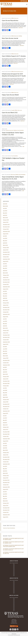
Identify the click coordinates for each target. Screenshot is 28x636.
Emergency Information (8, 632)
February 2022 (6, 302)
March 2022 (5, 300)
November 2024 (6, 226)
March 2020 (5, 355)
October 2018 (5, 385)
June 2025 (5, 210)
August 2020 (5, 344)
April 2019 (5, 371)
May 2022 (5, 295)
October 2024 (6, 229)
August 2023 (5, 261)
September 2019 (6, 365)
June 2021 (5, 321)
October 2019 (5, 362)
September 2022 (6, 286)
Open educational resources (18, 71)
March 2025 (5, 217)
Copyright (12, 110)
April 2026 (5, 203)
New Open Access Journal (10, 38)
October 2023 (6, 256)
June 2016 (5, 445)
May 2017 (5, 420)
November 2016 (6, 434)
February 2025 (6, 219)
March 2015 (5, 473)
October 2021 (5, 312)
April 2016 (5, 447)
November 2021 (6, 309)
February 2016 (6, 452)
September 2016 (6, 438)
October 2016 (5, 436)
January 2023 (5, 277)
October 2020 (6, 339)
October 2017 (5, 408)
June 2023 (5, 266)
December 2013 (6, 507)
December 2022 (6, 279)
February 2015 (6, 475)
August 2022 (5, 289)
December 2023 (6, 252)
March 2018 (5, 397)
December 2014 (6, 480)
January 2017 (5, 429)
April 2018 (5, 395)
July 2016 (5, 443)
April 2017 (5, 422)
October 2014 (5, 484)
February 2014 (6, 503)
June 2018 (5, 390)
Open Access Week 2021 (10, 112)
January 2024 (5, 249)
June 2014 (5, 494)
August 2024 (5, 233)
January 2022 (5, 305)
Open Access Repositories (10, 20)
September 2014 (6, 487)
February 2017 (6, 427)
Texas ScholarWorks (20, 130)
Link (13, 564)
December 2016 (6, 431)
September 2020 (6, 342)
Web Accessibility (19, 632)
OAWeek (12, 18)
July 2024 (5, 236)
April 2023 (5, 270)
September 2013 (6, 514)
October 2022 (6, 284)
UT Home (2, 632)
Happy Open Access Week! (10, 95)
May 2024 (5, 240)
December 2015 (6, 457)
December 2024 (6, 224)
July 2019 (5, 367)
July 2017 (5, 415)
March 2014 (5, 500)
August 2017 (5, 413)
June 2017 (5, 418)
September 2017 (6, 411)
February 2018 (6, 399)
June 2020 (5, 348)
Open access (16, 18)
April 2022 (5, 298)
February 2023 (6, 275)
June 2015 (5, 466)
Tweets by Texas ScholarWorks (9, 528)
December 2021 (6, 307)
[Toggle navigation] (26, 4)
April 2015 (5, 471)
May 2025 (5, 213)
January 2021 (5, 332)
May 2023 (5, 268)
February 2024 (6, 247)
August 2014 (5, 489)
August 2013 (5, 517)
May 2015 (5, 468)
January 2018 (5, 401)
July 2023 (5, 263)
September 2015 (6, 464)
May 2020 (5, 351)
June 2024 (5, 238)
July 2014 (5, 491)
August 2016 (5, 441)
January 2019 (5, 378)
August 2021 (5, 316)
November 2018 (6, 383)
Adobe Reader (14, 633)
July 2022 (5, 291)
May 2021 (5, 323)
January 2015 (5, 477)
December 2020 (6, 335)
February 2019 (6, 376)
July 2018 (5, 388)
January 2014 (5, 505)
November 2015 (6, 459)
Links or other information (14, 580)
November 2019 (6, 360)
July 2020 (5, 346)
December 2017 (6, 404)
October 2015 (5, 461)
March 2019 (5, 374)
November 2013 (6, 510)
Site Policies (14, 632)
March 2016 (5, 450)
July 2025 (5, 208)
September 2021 (6, 314)
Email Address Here (14, 623)
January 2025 (5, 222)
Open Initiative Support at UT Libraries (14, 56)
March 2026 (5, 206)
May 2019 (5, 369)
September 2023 (6, 259)
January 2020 (5, 358)
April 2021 (5, 325)
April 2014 (5, 498)
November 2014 (6, 482)
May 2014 (5, 496)
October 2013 (5, 512)
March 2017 (5, 424)
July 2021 (5, 319)
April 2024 (5, 243)
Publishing (15, 130)
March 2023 (5, 272)
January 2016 (5, 454)
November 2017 (6, 406)
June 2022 (5, 293)
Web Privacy (25, 632)
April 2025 (5, 215)
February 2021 (6, 330)
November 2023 (6, 254)
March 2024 (5, 245)
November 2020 (6, 337)
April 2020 (5, 353)
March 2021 (5, 328)
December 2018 (6, 381)
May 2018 (5, 392)
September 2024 (6, 231)
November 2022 (6, 282)
